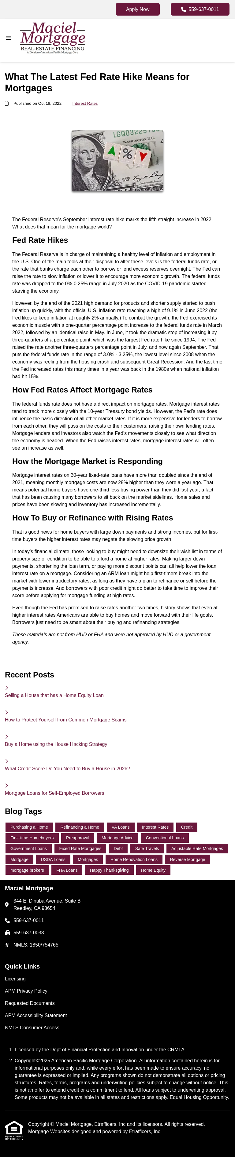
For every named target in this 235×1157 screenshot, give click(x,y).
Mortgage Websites (50, 1131)
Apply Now (137, 9)
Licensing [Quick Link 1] (15, 978)
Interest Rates (85, 103)
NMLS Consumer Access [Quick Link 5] (32, 1027)
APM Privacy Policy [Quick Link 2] (26, 991)
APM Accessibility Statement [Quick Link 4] (36, 1015)
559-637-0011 (200, 9)
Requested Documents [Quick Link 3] (30, 1003)
